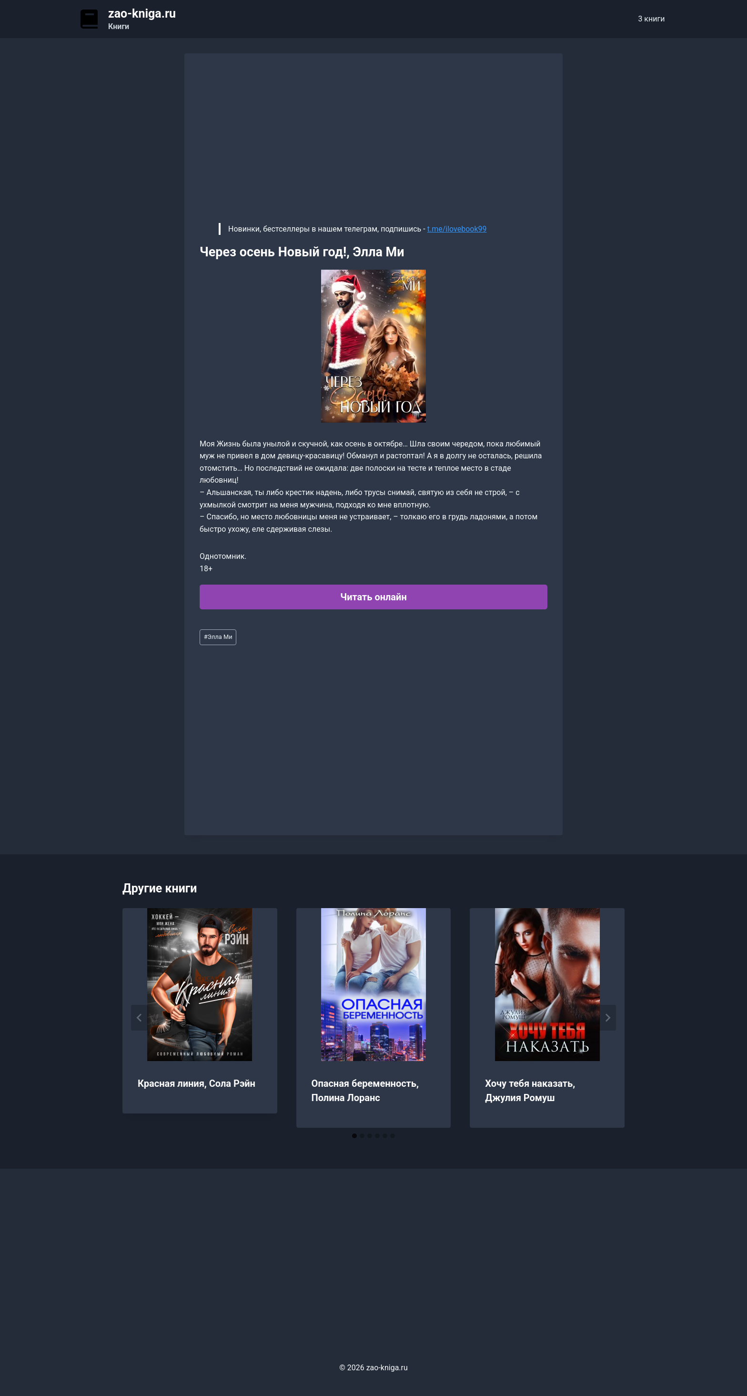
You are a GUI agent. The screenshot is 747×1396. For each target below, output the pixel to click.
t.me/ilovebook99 (457, 228)
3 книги (651, 18)
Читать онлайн (373, 597)
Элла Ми (218, 636)
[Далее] (607, 1018)
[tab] (354, 1135)
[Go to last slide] (139, 1018)
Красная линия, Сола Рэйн (196, 1083)
